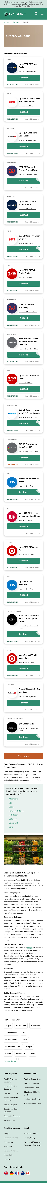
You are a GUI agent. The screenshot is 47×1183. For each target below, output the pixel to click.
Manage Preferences (12, 1151)
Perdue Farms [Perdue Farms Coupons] (11, 1040)
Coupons (16, 22)
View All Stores (10, 1061)
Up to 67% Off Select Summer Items (28, 203)
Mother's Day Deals (32, 1099)
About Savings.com (12, 1128)
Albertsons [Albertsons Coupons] (35, 1025)
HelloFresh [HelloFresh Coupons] (20, 1054)
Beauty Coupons (10, 1105)
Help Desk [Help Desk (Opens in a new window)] (8, 1146)
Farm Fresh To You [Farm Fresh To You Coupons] (13, 1047)
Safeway (13, 819)
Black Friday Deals (31, 1083)
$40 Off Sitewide (26, 723)
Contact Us (8, 1142)
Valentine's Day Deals (32, 1103)
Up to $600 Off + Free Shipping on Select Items (29, 515)
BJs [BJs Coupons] (24, 1032)
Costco (11, 807)
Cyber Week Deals (31, 1088)
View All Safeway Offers (27, 140)
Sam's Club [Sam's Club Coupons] (21, 1025)
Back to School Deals (32, 1079)
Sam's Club (13, 823)
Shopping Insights (11, 1138)
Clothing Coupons (11, 1093)
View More (23, 756)
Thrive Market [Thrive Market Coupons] (11, 1032)
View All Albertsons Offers (28, 417)
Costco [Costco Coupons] (8, 1054)
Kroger (29, 947)
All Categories (9, 1120)
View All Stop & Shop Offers (28, 349)
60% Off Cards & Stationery (26, 306)
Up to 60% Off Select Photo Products (28, 272)
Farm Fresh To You (16, 811)
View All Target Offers (26, 554)
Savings (6, 22)
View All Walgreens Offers (28, 175)
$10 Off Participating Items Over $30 (28, 446)
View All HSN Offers (26, 486)
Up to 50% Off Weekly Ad (29, 549)
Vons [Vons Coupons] (33, 1054)
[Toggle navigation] (42, 14)
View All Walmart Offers (27, 71)
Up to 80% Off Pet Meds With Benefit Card (29, 100)
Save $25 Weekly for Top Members (29, 691)
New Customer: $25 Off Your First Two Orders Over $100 (29, 341)
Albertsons (13, 799)
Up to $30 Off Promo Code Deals (28, 134)
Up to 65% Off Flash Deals (28, 66)
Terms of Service (27, 6)
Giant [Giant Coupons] (25, 1040)
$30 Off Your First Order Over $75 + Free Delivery (29, 412)
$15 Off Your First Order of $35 (29, 480)
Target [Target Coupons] (8, 1025)
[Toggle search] (36, 14)
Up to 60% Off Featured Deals (29, 377)
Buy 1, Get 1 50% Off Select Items (28, 657)
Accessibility (8, 1155)
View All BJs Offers (25, 520)
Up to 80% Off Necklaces (25, 583)
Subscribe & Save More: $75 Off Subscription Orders (29, 618)
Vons (11, 827)
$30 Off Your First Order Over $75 (29, 238)
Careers (7, 1159)
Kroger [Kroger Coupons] (29, 1047)
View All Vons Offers (26, 106)
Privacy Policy (29, 1138)
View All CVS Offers (25, 277)
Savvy (6, 1133)
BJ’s (10, 803)
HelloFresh (13, 815)
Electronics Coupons (12, 1116)
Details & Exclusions (32, 85)
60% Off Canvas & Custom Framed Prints (28, 169)
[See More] (41, 1020)
